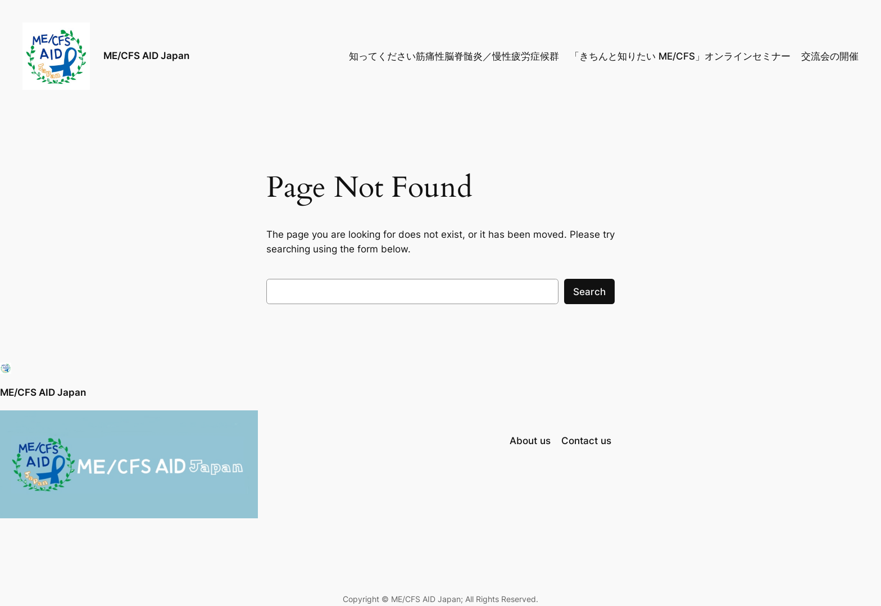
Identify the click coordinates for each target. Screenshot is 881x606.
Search (589, 291)
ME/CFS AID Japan (146, 55)
